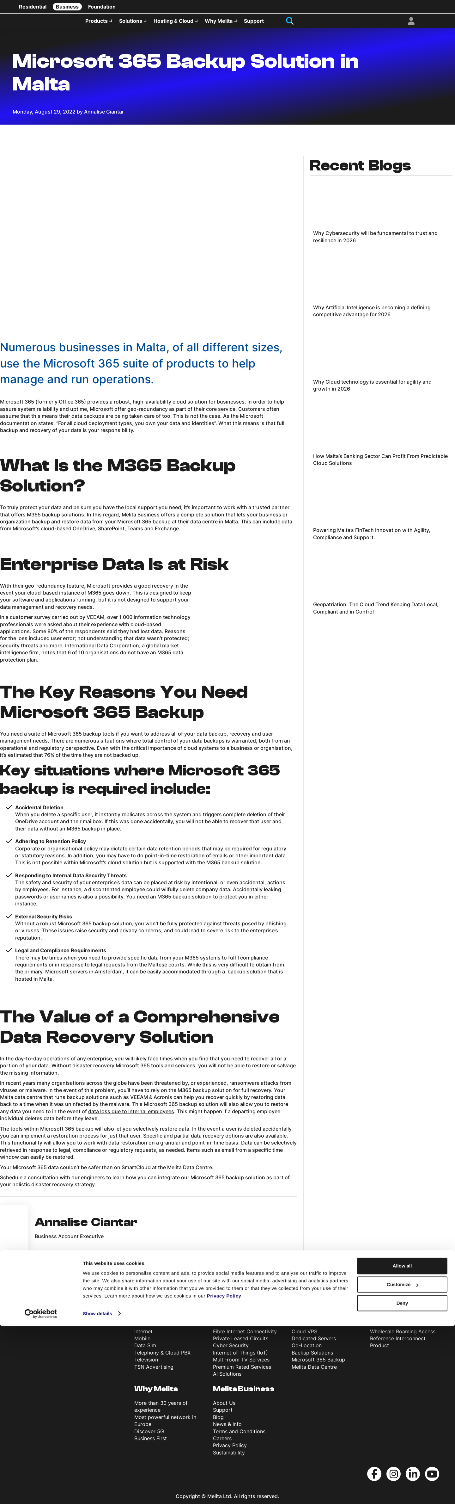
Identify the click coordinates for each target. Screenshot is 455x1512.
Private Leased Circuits (240, 1346)
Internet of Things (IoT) (240, 1360)
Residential (32, 6)
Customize (402, 1470)
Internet (143, 1339)
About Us (224, 1411)
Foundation (102, 6)
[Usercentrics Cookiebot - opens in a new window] (41, 1499)
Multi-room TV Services (241, 1367)
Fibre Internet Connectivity (245, 1339)
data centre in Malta (214, 529)
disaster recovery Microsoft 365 (111, 1073)
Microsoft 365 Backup (318, 1367)
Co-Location (307, 1353)
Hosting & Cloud (173, 24)
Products (96, 24)
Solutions (130, 24)
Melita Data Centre (314, 1375)
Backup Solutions (312, 1360)
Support (254, 24)
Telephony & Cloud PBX (162, 1360)
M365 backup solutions (55, 522)
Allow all (402, 1452)
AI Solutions (227, 1382)
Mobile (142, 1346)
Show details (97, 1499)
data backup (212, 741)
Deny (402, 1489)
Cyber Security (231, 1353)
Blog (218, 1425)
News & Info (227, 1432)
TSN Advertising (153, 1375)
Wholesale (390, 1325)
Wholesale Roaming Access (402, 1339)
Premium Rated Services (242, 1375)
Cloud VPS (304, 1339)
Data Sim (145, 1353)
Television (146, 1367)
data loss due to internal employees (131, 1119)
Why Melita (219, 24)
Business (67, 6)
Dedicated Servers (314, 1346)
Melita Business (244, 1396)
